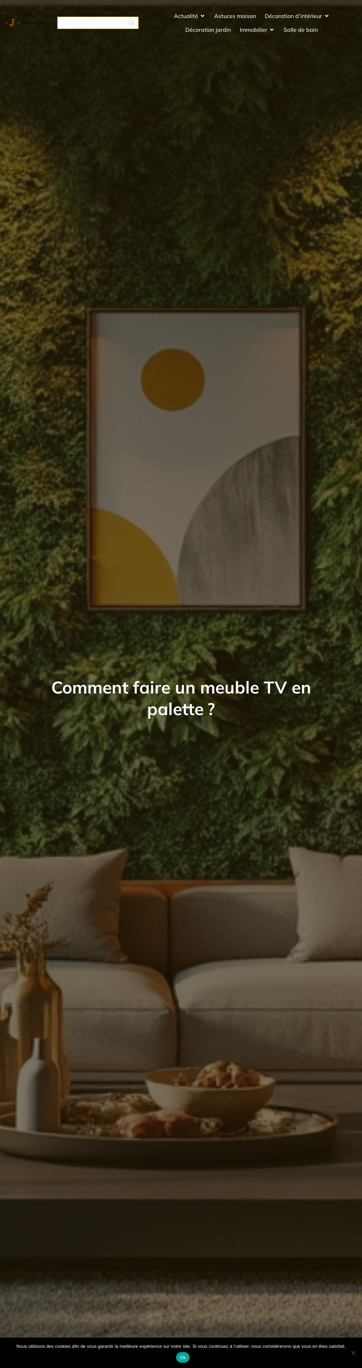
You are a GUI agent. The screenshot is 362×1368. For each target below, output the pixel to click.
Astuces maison (235, 19)
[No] (353, 1352)
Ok (183, 1357)
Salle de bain (301, 33)
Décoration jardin (208, 33)
